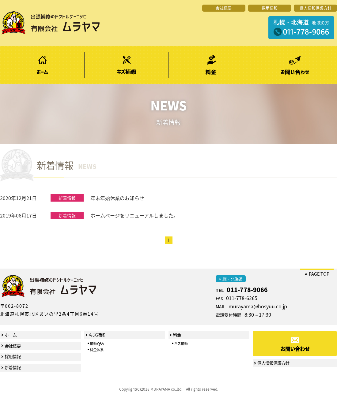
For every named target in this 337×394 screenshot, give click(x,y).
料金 (210, 65)
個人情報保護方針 (315, 8)
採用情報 (270, 8)
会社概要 (224, 8)
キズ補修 (126, 65)
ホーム (42, 65)
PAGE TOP (319, 273)
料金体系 (96, 349)
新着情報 (13, 367)
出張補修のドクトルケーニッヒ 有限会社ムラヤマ (50, 23)
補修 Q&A (97, 343)
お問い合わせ (295, 65)
